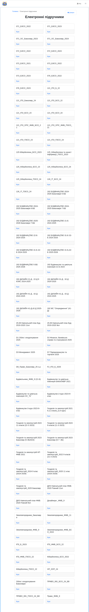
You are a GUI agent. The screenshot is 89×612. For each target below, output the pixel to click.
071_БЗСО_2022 (23, 26)
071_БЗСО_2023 (54, 26)
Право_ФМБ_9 (53, 596)
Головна (15, 11)
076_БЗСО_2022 (54, 76)
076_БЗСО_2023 (23, 88)
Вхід (79, 3)
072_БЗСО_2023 (54, 51)
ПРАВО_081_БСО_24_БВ (58, 581)
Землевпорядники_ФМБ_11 (59, 515)
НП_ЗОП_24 (52, 569)
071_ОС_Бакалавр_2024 (58, 39)
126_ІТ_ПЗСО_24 (23, 191)
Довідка (71, 12)
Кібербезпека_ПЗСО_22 (26, 569)
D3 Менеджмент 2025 (25, 352)
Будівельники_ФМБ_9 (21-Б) (28, 379)
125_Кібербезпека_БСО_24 (59, 167)
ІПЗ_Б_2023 (21, 544)
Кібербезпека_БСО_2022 (58, 557)
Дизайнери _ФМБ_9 (56, 501)
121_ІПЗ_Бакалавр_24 (26, 100)
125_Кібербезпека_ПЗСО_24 (28, 179)
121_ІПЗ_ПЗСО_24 (55, 140)
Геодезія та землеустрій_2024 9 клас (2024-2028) (27, 471)
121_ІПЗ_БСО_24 (54, 113)
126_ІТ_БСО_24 (54, 179)
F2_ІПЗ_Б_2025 (54, 367)
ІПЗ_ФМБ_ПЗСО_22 (25, 557)
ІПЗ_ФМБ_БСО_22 (55, 544)
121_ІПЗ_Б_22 (53, 88)
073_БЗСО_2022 (54, 63)
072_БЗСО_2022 (23, 51)
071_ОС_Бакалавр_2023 (27, 39)
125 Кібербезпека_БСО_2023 (29, 152)
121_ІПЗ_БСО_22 (54, 100)
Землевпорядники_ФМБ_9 (27, 530)
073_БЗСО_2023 (23, 76)
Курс (17, 31)
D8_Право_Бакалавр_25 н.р (28, 367)
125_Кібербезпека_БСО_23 (28, 167)
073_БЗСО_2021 (23, 63)
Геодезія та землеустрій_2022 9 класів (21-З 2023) (58, 454)
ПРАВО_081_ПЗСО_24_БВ (28, 596)
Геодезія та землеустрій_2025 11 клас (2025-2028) (58, 471)
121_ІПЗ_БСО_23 (23, 113)
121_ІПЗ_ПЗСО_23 (24, 140)
